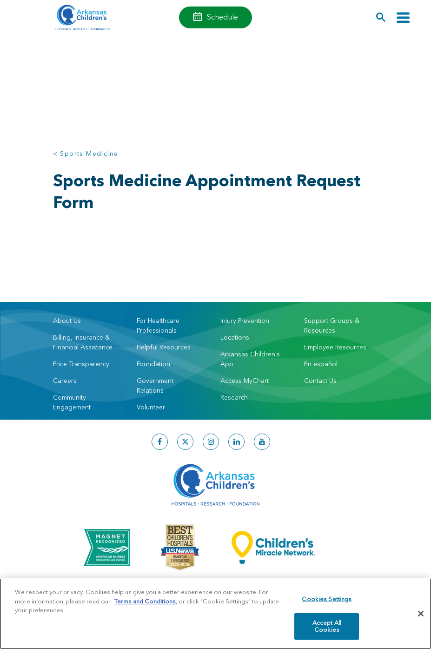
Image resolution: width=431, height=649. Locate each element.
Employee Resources (335, 347)
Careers (65, 380)
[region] (215, 613)
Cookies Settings (326, 598)
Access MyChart (244, 380)
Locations (234, 337)
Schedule (222, 16)
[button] (381, 17)
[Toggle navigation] (403, 17)
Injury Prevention (244, 320)
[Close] (421, 613)
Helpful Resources (164, 347)
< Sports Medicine (86, 153)
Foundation (153, 364)
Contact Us (320, 380)
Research (234, 397)
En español (321, 364)
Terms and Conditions (145, 601)
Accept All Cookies (326, 626)
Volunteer (151, 407)
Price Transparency (81, 364)
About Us (67, 320)
